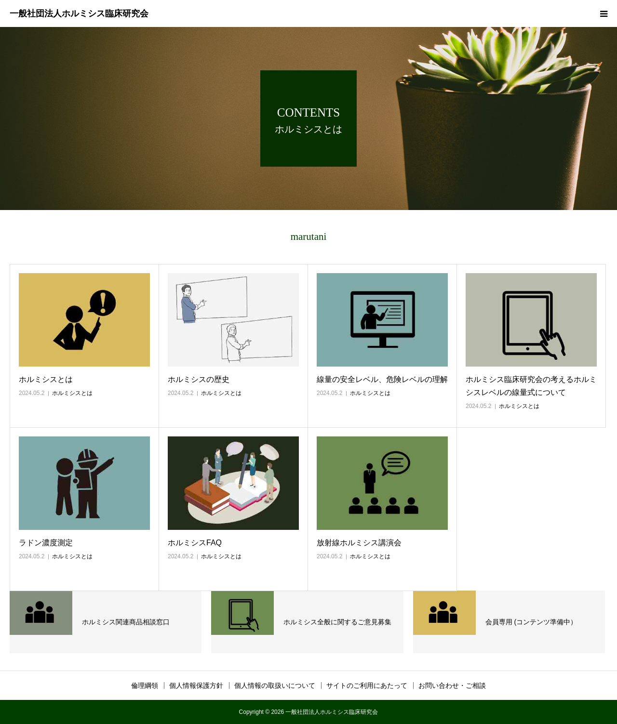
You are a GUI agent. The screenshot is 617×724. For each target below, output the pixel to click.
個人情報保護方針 (196, 685)
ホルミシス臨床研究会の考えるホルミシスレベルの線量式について (531, 385)
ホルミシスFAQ (195, 543)
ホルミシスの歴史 (198, 379)
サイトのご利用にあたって (366, 685)
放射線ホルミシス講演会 (359, 543)
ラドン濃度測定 (46, 543)
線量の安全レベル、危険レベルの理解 (382, 379)
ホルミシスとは (46, 379)
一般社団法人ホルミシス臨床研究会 (79, 13)
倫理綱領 (144, 685)
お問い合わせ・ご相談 (452, 685)
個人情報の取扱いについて (274, 685)
